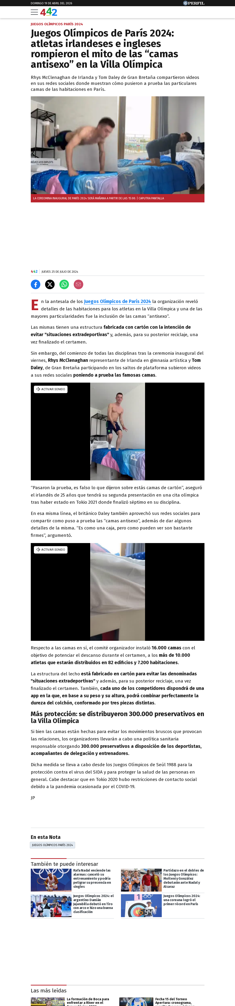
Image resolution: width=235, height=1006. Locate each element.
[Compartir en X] (50, 284)
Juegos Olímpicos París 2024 (52, 845)
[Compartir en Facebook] (35, 284)
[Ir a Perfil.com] (193, 4)
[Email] (78, 284)
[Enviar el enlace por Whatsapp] (64, 284)
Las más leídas (49, 990)
